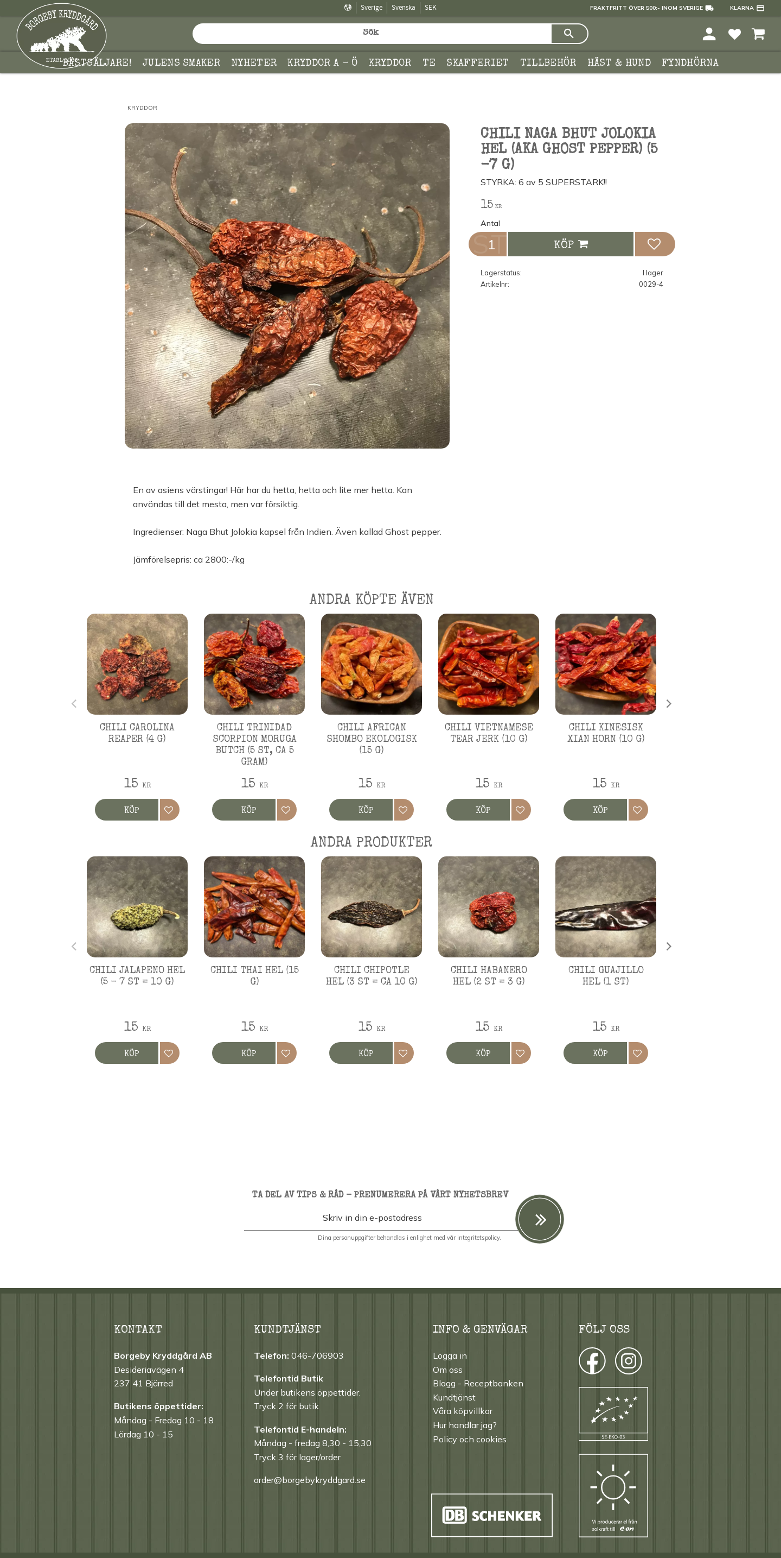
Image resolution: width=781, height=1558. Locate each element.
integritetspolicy (478, 1237)
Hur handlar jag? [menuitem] (465, 1425)
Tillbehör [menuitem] (548, 63)
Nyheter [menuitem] (254, 63)
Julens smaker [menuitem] (181, 63)
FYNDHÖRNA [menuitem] (690, 63)
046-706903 (317, 1355)
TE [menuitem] (429, 63)
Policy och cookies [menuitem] (470, 1439)
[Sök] (569, 33)
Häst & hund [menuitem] (619, 63)
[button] (734, 33)
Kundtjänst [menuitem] (454, 1397)
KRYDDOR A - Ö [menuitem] (322, 63)
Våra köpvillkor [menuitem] (462, 1410)
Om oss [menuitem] (448, 1369)
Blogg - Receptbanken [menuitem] (478, 1383)
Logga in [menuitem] (450, 1355)
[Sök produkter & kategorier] (371, 33)
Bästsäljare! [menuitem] (97, 63)
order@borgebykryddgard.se (310, 1479)
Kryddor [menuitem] (390, 63)
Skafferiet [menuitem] (477, 63)
